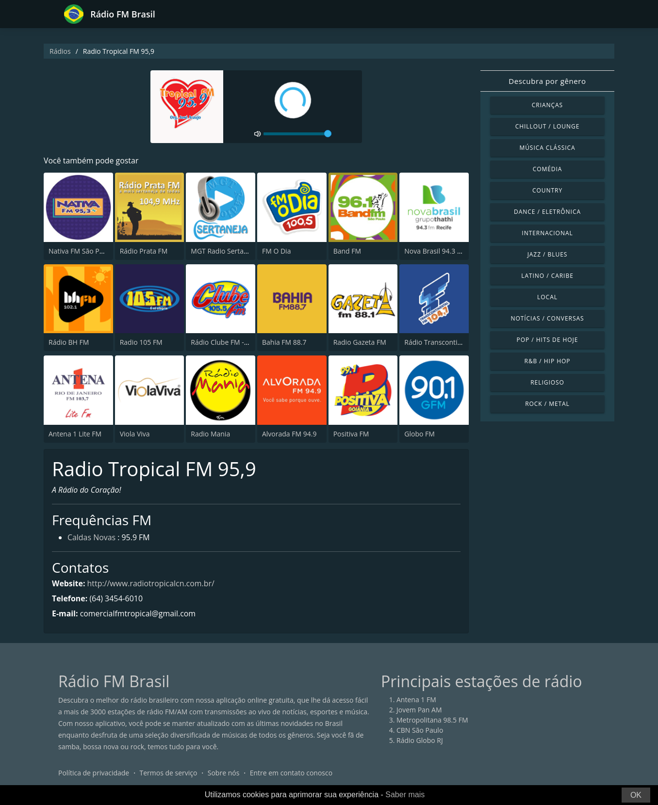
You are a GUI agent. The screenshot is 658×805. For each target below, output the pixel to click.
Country (547, 190)
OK (636, 795)
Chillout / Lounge (547, 126)
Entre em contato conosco (291, 773)
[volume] (297, 133)
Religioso (547, 382)
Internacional (547, 233)
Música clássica (547, 148)
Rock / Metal (547, 404)
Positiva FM (351, 433)
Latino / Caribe (547, 276)
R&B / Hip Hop (548, 361)
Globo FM (419, 433)
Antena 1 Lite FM (75, 433)
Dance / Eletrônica (547, 212)
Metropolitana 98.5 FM (432, 720)
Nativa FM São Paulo (81, 251)
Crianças (547, 105)
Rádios (60, 51)
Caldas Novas (91, 538)
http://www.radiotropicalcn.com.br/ (151, 583)
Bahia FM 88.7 (284, 342)
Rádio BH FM (69, 342)
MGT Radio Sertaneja (224, 251)
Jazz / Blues (547, 254)
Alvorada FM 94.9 (289, 433)
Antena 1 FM (416, 700)
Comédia (547, 169)
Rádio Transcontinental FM (446, 342)
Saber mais (405, 794)
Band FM (347, 251)
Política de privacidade (93, 773)
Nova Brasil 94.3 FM (435, 251)
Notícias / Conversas (547, 318)
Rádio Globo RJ (419, 740)
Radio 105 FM (141, 342)
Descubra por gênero (547, 81)
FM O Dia (276, 251)
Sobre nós (224, 773)
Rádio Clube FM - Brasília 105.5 (239, 342)
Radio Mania (210, 433)
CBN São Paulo (419, 730)
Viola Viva (135, 433)
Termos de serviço (168, 773)
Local (547, 297)
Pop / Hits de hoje (547, 340)
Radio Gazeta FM (359, 342)
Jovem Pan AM (419, 710)
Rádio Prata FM (144, 251)
